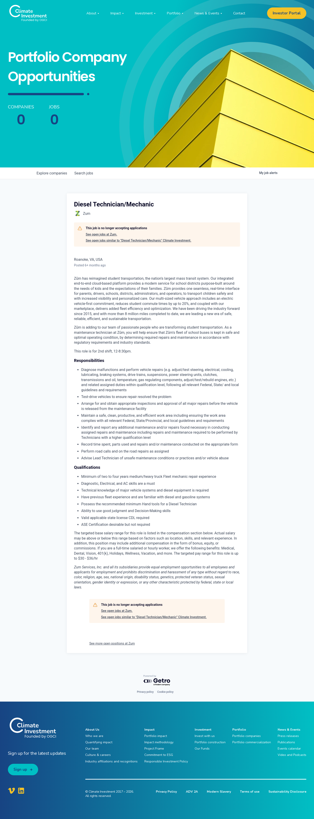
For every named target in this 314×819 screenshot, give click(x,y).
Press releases (288, 736)
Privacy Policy (166, 791)
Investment (203, 729)
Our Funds (202, 748)
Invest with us (205, 736)
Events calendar (289, 748)
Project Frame (154, 748)
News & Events (289, 729)
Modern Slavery (219, 791)
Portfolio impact (155, 736)
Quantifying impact (98, 742)
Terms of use (249, 791)
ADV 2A (192, 791)
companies (52, 173)
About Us (92, 729)
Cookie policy (165, 691)
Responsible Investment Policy (166, 761)
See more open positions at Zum (112, 643)
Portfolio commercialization (251, 742)
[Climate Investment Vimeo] (11, 790)
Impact (149, 729)
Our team (92, 748)
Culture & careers (98, 755)
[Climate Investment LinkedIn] (21, 790)
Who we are (94, 736)
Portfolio (239, 729)
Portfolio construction (210, 742)
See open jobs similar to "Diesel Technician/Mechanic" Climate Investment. (138, 240)
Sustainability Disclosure (287, 791)
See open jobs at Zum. (101, 234)
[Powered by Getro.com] (157, 680)
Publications (286, 742)
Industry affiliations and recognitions (111, 761)
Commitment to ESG (158, 755)
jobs (83, 173)
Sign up (20, 769)
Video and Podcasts (292, 755)
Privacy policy (145, 691)
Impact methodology (158, 742)
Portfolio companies (246, 736)
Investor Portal (287, 13)
